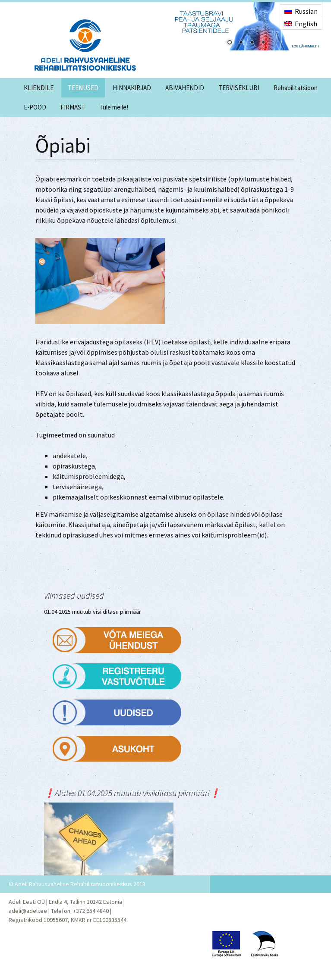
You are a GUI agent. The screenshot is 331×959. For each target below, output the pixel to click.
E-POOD (35, 107)
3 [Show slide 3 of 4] (252, 43)
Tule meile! (113, 107)
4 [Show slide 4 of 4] (263, 43)
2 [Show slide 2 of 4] (241, 43)
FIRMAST (72, 107)
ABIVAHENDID (184, 88)
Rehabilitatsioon (296, 88)
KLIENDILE (39, 88)
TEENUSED (83, 88)
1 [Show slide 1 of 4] (229, 43)
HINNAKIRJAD (132, 88)
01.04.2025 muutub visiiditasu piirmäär (92, 611)
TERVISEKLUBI (238, 88)
